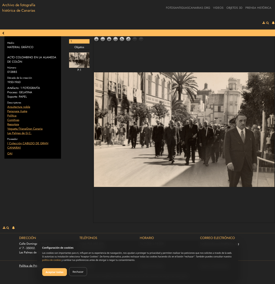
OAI (9, 153)
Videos (218, 8)
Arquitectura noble (18, 107)
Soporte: (12, 97)
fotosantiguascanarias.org (188, 8)
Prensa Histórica (258, 8)
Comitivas (13, 120)
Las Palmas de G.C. (19, 133)
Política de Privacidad (32, 266)
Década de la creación (19, 78)
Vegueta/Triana (16, 129)
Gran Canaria (34, 129)
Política (11, 115)
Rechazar (78, 271)
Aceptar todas (55, 272)
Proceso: (12, 92)
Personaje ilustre (17, 111)
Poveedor (12, 139)
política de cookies (51, 260)
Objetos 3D (234, 8)
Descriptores (14, 102)
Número (11, 67)
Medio (10, 43)
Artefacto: (13, 88)
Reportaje (13, 124)
